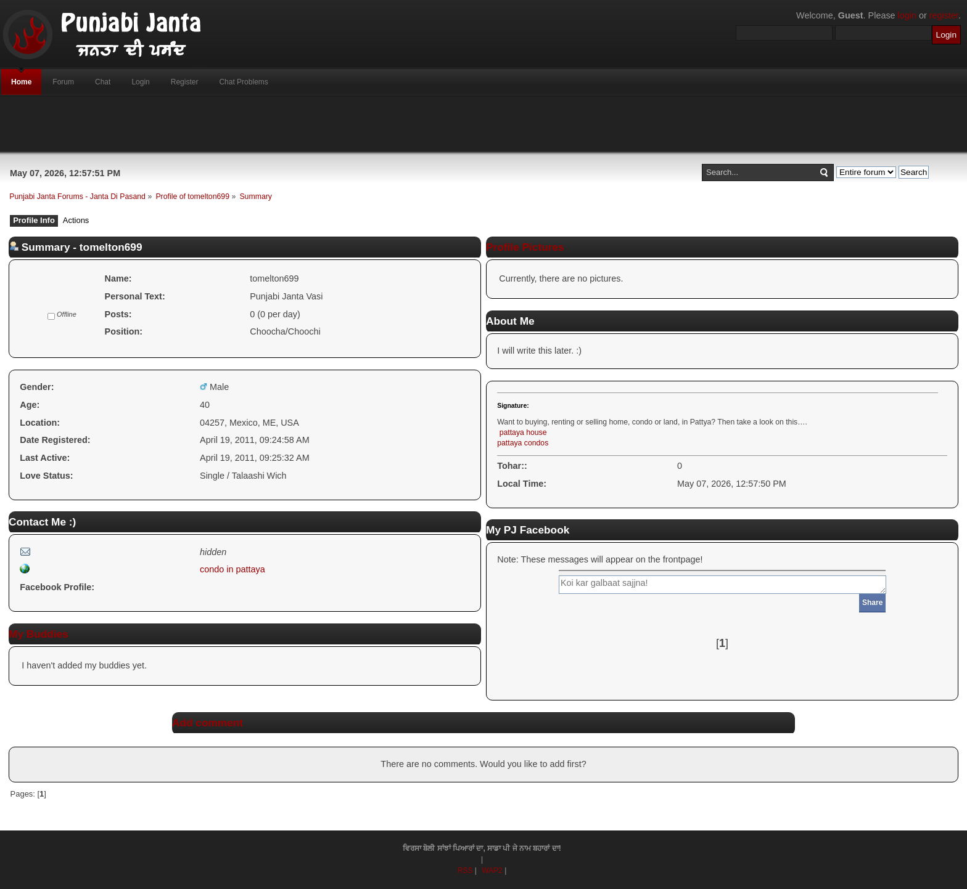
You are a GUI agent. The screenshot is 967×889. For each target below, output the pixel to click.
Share (872, 602)
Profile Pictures (525, 247)
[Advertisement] (483, 124)
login (907, 15)
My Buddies (38, 634)
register (943, 15)
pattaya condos (522, 443)
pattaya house (523, 432)
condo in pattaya (232, 569)
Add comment (207, 722)
